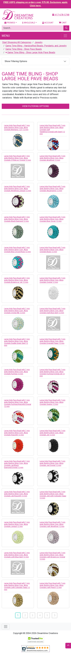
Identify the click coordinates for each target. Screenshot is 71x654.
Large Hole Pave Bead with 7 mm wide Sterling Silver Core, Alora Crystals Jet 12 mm (52, 433)
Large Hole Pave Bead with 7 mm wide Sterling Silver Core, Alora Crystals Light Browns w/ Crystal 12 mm (52, 556)
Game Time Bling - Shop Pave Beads (24, 49)
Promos (9, 23)
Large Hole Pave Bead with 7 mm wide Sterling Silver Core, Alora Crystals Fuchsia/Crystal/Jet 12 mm (52, 373)
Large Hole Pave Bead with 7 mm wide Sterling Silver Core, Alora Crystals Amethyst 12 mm (52, 158)
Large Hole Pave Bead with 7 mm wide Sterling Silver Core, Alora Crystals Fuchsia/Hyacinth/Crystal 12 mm (17, 403)
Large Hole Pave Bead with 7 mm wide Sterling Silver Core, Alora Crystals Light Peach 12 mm (52, 585)
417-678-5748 (60, 14)
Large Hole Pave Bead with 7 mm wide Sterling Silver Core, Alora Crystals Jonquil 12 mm (17, 524)
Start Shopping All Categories (16, 42)
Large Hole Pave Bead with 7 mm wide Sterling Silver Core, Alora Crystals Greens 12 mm (52, 402)
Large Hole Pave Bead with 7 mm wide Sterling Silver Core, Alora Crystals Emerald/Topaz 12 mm (52, 341)
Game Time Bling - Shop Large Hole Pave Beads (30, 52)
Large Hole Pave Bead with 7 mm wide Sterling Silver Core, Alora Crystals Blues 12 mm (52, 250)
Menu (6, 35)
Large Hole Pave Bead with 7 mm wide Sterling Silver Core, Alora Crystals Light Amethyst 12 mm (52, 524)
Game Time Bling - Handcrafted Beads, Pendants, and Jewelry (36, 45)
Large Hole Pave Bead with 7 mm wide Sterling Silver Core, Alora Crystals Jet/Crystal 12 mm (52, 463)
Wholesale (28, 23)
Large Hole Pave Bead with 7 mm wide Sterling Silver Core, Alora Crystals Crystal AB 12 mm (17, 311)
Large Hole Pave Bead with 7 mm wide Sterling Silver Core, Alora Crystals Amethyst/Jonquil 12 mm (17, 189)
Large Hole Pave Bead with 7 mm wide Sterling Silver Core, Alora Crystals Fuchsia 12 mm (17, 372)
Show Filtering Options (16, 61)
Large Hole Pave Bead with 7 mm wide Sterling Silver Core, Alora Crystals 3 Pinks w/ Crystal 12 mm (17, 158)
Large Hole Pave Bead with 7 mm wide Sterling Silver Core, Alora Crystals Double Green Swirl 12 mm (17, 342)
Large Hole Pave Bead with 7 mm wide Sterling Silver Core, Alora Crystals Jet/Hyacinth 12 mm (17, 494)
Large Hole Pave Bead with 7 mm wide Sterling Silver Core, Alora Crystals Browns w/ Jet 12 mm (17, 280)
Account (47, 23)
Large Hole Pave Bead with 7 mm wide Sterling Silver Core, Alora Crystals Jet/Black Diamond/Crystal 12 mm (17, 464)
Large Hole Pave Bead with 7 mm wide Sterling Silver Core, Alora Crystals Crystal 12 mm (52, 280)
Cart (63, 23)
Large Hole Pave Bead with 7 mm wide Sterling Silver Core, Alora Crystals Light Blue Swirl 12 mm (17, 555)
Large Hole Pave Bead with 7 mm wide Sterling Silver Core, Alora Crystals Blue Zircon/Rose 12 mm (17, 250)
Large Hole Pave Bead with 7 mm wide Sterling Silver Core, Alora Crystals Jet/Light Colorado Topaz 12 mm (53, 495)
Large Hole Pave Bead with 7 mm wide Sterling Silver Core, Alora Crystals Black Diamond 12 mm (17, 219)
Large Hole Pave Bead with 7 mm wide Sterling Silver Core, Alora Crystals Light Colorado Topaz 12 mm (17, 586)
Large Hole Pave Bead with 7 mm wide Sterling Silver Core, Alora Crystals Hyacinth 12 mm (17, 433)
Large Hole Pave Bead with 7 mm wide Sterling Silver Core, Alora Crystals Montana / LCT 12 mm (17, 127)
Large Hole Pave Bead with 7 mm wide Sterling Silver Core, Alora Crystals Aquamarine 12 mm (52, 189)
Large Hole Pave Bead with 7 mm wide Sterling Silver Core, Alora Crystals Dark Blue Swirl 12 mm (52, 311)
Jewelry (38, 42)
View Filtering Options (35, 106)
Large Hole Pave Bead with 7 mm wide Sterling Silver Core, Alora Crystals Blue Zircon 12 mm (52, 219)
